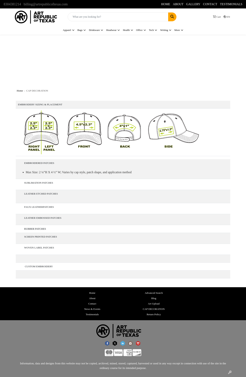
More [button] (177, 30)
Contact (92, 303)
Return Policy (154, 314)
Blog (153, 298)
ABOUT (178, 4)
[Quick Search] (118, 16)
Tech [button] (151, 30)
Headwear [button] (111, 30)
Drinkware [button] (94, 30)
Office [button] (139, 30)
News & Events (92, 309)
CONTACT (210, 4)
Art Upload (154, 303)
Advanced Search (154, 292)
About (92, 298)
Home (20, 90)
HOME (165, 4)
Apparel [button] (67, 30)
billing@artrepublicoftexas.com (46, 4)
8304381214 (12, 4)
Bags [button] (80, 30)
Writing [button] (164, 30)
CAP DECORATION (154, 309)
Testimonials (92, 314)
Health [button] (126, 30)
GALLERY (193, 4)
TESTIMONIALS (231, 4)
